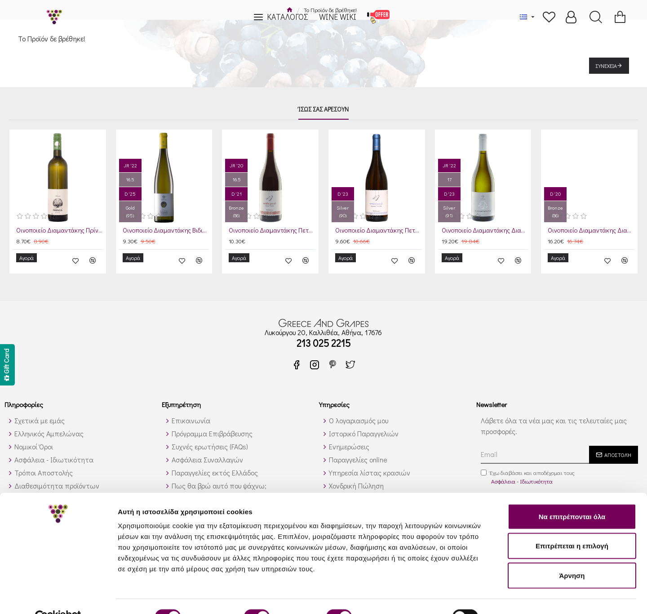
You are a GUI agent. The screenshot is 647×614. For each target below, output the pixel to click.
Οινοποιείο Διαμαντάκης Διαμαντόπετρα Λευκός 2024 (485, 230)
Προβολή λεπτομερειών (533, 596)
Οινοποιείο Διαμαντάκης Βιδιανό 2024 (166, 230)
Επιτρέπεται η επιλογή (572, 525)
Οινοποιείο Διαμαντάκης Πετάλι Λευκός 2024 (378, 230)
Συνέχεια (606, 65)
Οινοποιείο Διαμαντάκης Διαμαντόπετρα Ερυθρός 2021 (591, 230)
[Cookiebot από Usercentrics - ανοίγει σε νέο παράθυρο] (58, 596)
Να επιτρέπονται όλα (572, 496)
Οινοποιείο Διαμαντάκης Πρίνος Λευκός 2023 (59, 230)
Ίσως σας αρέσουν (323, 109)
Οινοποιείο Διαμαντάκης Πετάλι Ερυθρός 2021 (272, 230)
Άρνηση (572, 555)
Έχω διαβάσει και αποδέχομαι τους (528, 471)
